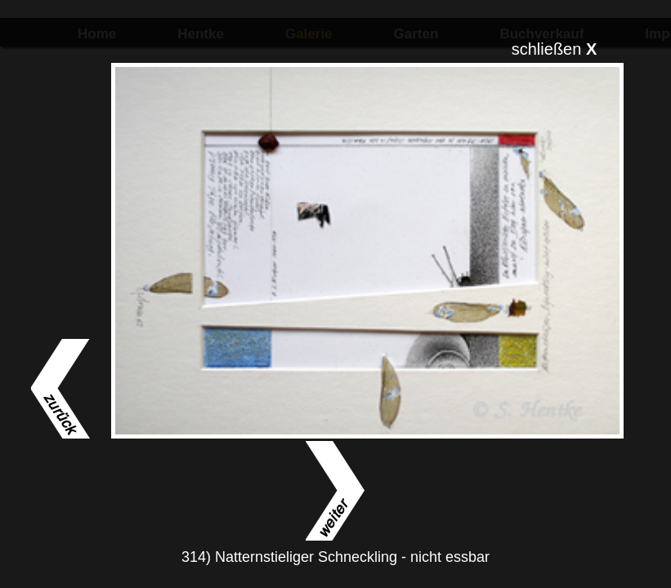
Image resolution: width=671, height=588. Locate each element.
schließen (554, 49)
